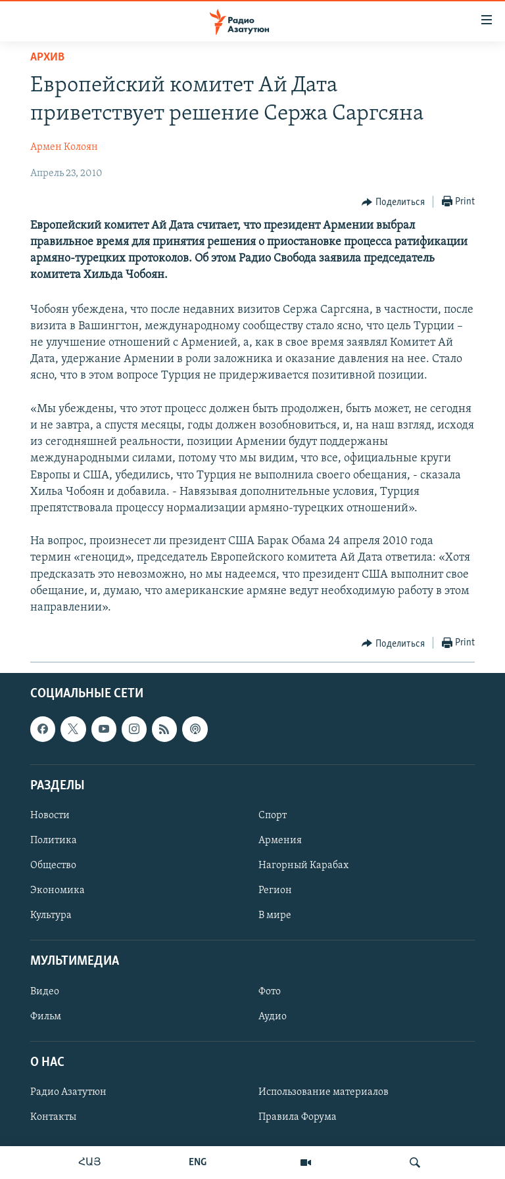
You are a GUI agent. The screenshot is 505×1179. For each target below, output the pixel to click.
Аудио (272, 1016)
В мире (274, 915)
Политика (53, 840)
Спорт (272, 815)
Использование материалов (323, 1092)
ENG (197, 1162)
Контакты (53, 1117)
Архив (47, 57)
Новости (50, 815)
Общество (53, 865)
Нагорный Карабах (303, 865)
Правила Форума (297, 1117)
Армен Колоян (64, 147)
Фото (269, 991)
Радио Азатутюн (68, 1092)
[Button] (393, 202)
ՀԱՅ (89, 1162)
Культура (51, 915)
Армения (280, 840)
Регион (275, 890)
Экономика (57, 890)
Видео (44, 991)
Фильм (45, 1016)
